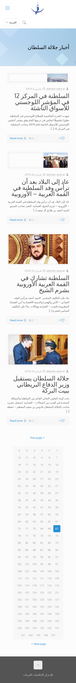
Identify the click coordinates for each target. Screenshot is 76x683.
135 (42, 606)
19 (56, 471)
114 (19, 578)
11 (26, 457)
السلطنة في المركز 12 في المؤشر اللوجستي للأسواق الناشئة (41, 102)
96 (19, 557)
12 (19, 457)
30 (19, 478)
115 (57, 585)
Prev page (38, 437)
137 (27, 606)
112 (34, 578)
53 (26, 507)
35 (26, 486)
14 (49, 464)
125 (27, 592)
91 (56, 557)
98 (49, 564)
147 (42, 621)
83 (26, 542)
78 (19, 535)
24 (19, 471)
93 (41, 557)
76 (34, 535)
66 (19, 521)
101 (27, 564)
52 (34, 507)
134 (49, 606)
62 (49, 521)
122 (49, 592)
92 (49, 557)
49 (56, 507)
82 (34, 542)
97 (56, 564)
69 (41, 528)
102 (19, 564)
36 (19, 486)
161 (23, 635)
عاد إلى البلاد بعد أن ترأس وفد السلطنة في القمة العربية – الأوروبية (40, 187)
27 (41, 478)
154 (34, 628)
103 (57, 571)
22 (34, 471)
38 (49, 493)
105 (42, 571)
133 (57, 606)
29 (26, 478)
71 (26, 528)
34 (34, 486)
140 (49, 613)
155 (27, 628)
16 (34, 464)
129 (42, 599)
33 (41, 486)
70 (34, 528)
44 (49, 500)
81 (41, 542)
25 (56, 478)
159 (38, 635)
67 (56, 528)
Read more (16, 138)
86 (49, 550)
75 (41, 535)
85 (56, 550)
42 (19, 493)
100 (34, 564)
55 (56, 514)
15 (41, 464)
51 (41, 507)
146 (49, 621)
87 (41, 550)
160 (30, 635)
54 (19, 507)
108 (19, 571)
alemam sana (54, 88)
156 (19, 628)
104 (49, 571)
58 (34, 514)
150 (19, 621)
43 (56, 500)
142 (34, 613)
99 (41, 564)
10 (34, 457)
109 (57, 578)
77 (26, 535)
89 (26, 550)
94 (34, 557)
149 (27, 621)
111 (42, 578)
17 (26, 464)
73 (56, 535)
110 (49, 578)
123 (42, 592)
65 (26, 521)
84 (19, 542)
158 (45, 635)
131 (27, 599)
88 (34, 550)
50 (49, 507)
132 (19, 599)
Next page (38, 643)
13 (56, 464)
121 (57, 592)
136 (34, 606)
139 (57, 613)
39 (41, 493)
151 (57, 628)
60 (19, 514)
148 (34, 621)
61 (56, 521)
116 (49, 585)
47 (26, 500)
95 (26, 557)
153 (42, 628)
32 (49, 486)
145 (57, 621)
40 (34, 493)
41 (26, 493)
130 (34, 599)
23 (26, 471)
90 (19, 550)
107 (27, 571)
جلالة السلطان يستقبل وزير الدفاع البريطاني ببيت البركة (41, 384)
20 (49, 471)
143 (27, 613)
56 (49, 514)
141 (42, 613)
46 (34, 500)
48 (19, 500)
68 (49, 528)
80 (49, 542)
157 (53, 635)
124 (34, 592)
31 (56, 486)
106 (34, 571)
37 (56, 493)
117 (42, 585)
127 (57, 599)
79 (56, 542)
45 (41, 500)
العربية (11, 22)
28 (34, 478)
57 (41, 514)
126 (19, 592)
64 (34, 521)
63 (41, 521)
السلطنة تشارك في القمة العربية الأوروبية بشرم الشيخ (43, 284)
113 (27, 578)
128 (49, 599)
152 (49, 628)
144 (19, 613)
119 (27, 585)
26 (49, 478)
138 (19, 606)
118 (34, 585)
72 (19, 528)
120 (19, 585)
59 (26, 514)
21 (41, 471)
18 (19, 464)
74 (49, 535)
